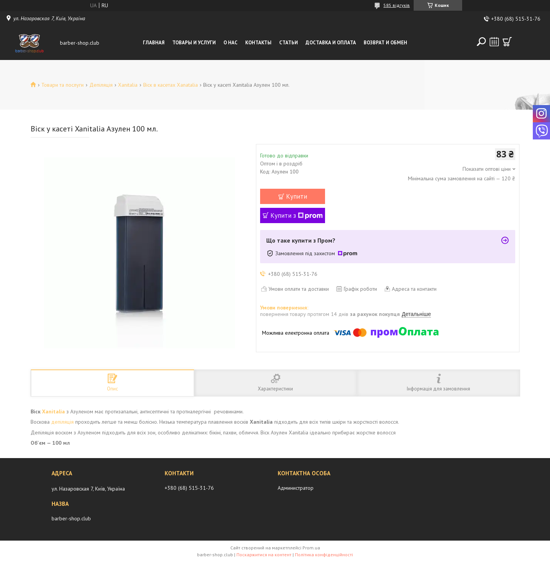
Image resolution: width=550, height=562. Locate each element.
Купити (296, 196)
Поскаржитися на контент (263, 554)
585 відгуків (396, 5)
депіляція (62, 421)
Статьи (288, 42)
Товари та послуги (62, 85)
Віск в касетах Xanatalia (170, 85)
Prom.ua (311, 548)
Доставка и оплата (331, 42)
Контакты (258, 42)
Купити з (296, 215)
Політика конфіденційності (324, 554)
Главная (154, 42)
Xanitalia (128, 85)
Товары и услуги (194, 42)
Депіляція (101, 85)
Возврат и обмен (385, 42)
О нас (230, 42)
